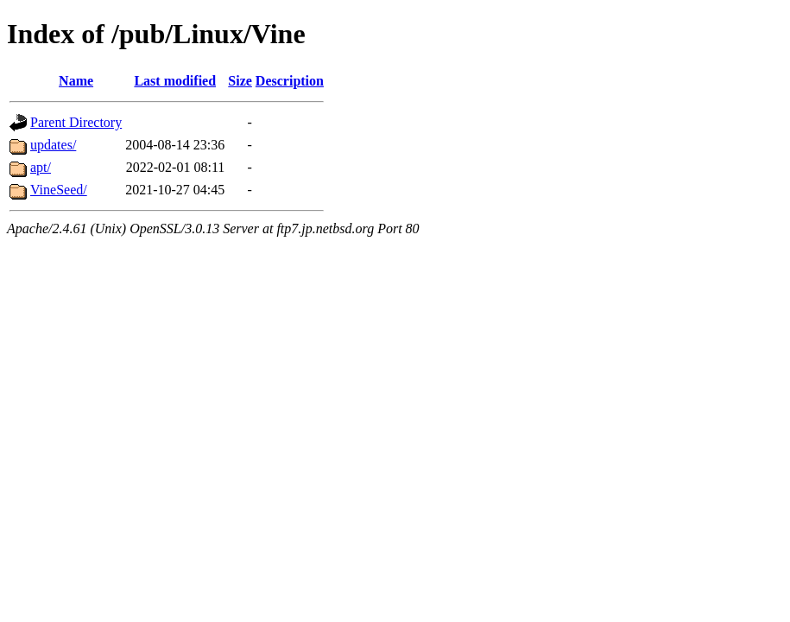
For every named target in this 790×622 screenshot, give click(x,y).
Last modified (175, 80)
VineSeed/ (58, 189)
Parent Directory (76, 122)
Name (76, 80)
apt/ (40, 167)
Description (290, 80)
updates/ (53, 144)
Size (240, 80)
